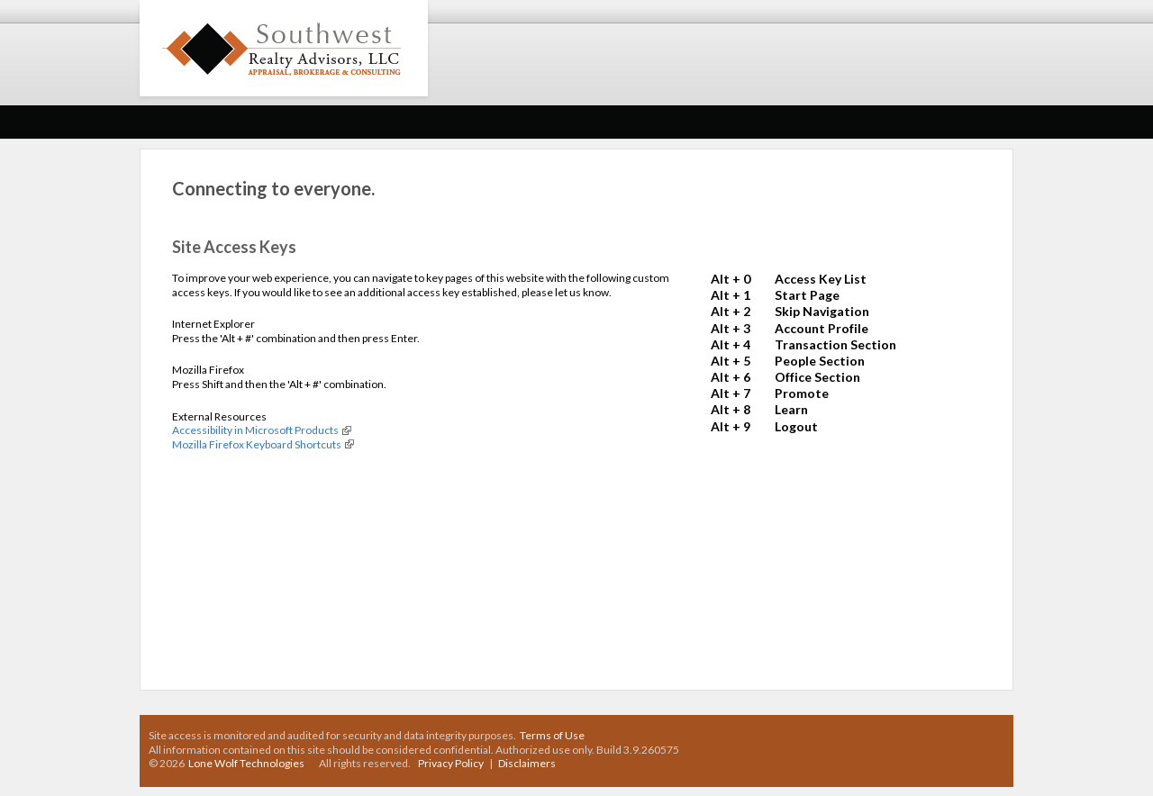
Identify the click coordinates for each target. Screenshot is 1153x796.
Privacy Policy (451, 763)
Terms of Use (552, 735)
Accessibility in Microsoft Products (255, 430)
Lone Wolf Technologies (246, 763)
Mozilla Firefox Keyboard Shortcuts (256, 444)
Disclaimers (527, 763)
